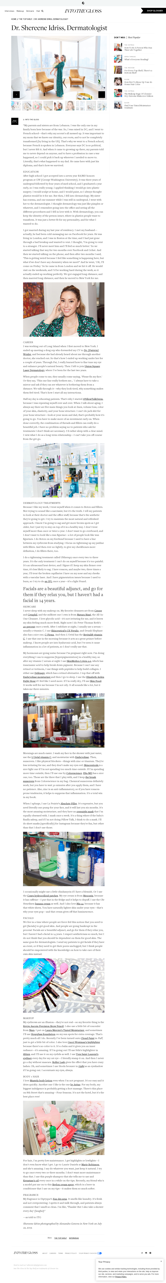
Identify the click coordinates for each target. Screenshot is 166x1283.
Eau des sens (60, 1198)
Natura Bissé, (84, 614)
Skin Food (95, 681)
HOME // (14, 19)
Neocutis (88, 895)
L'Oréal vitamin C (41, 757)
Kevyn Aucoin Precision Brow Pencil (43, 1026)
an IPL (48, 581)
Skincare (30, 11)
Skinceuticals (91, 765)
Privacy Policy (71, 1253)
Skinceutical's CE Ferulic (65, 630)
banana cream (42, 903)
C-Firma (49, 634)
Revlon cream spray (63, 1184)
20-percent (29, 626)
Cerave (98, 610)
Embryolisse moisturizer (37, 677)
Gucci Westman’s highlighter (84, 1042)
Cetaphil (32, 614)
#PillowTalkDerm (93, 399)
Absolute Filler (69, 803)
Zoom (101, 94)
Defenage (39, 673)
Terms (60, 1253)
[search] (42, 11)
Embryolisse (82, 757)
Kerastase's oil (31, 1180)
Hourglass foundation (43, 1034)
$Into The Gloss (26, 1252)
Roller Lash (58, 1062)
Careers (52, 1253)
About (44, 1253)
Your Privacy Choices (90, 1253)
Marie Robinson (90, 1164)
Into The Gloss (32, 120)
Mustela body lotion (41, 1080)
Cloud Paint (87, 1038)
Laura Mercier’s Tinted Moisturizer (64, 1030)
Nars (31, 1030)
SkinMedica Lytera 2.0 (79, 661)
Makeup (20, 11)
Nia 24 (79, 903)
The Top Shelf (25, 19)
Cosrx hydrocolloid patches (42, 895)
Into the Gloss (83, 11)
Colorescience (74, 773)
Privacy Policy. (121, 1277)
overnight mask (85, 811)
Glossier (83, 3)
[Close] (161, 1261)
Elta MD (87, 773)
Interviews (9, 11)
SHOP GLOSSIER (155, 10)
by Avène (75, 1084)
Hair (38, 11)
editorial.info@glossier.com (37, 1265)
